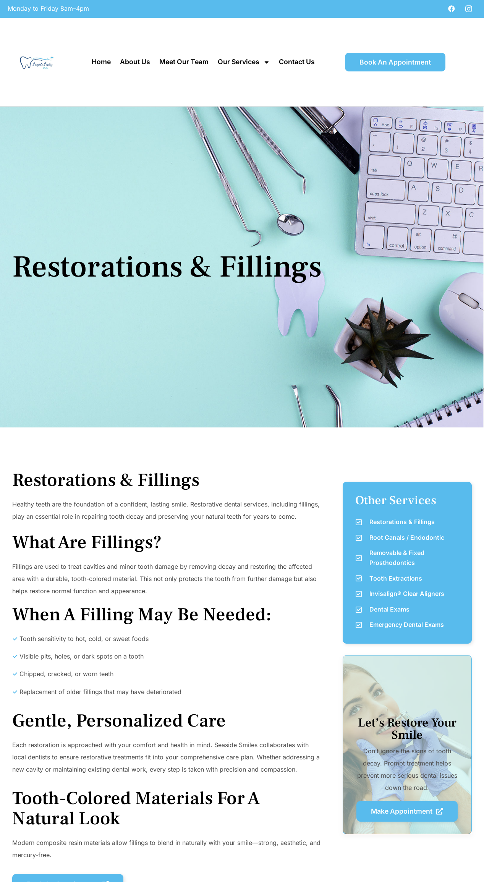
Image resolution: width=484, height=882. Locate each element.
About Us (135, 62)
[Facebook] (451, 8)
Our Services (244, 62)
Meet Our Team (184, 62)
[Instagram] (468, 8)
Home (101, 62)
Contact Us (297, 62)
